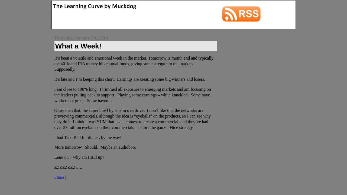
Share (59, 177)
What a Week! (78, 46)
